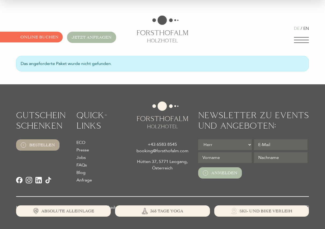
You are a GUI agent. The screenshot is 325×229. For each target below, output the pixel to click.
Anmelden (220, 173)
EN (306, 28)
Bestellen (38, 145)
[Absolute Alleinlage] (63, 211)
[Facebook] (19, 180)
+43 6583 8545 (162, 144)
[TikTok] (48, 180)
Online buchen (39, 37)
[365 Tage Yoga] (162, 211)
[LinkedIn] (38, 180)
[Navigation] (301, 40)
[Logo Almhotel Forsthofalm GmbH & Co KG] (162, 29)
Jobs (81, 158)
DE (297, 28)
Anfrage (84, 180)
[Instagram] (29, 180)
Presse (82, 150)
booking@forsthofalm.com (162, 151)
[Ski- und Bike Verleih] (261, 211)
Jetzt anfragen (92, 37)
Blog (81, 173)
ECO (80, 143)
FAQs (81, 165)
